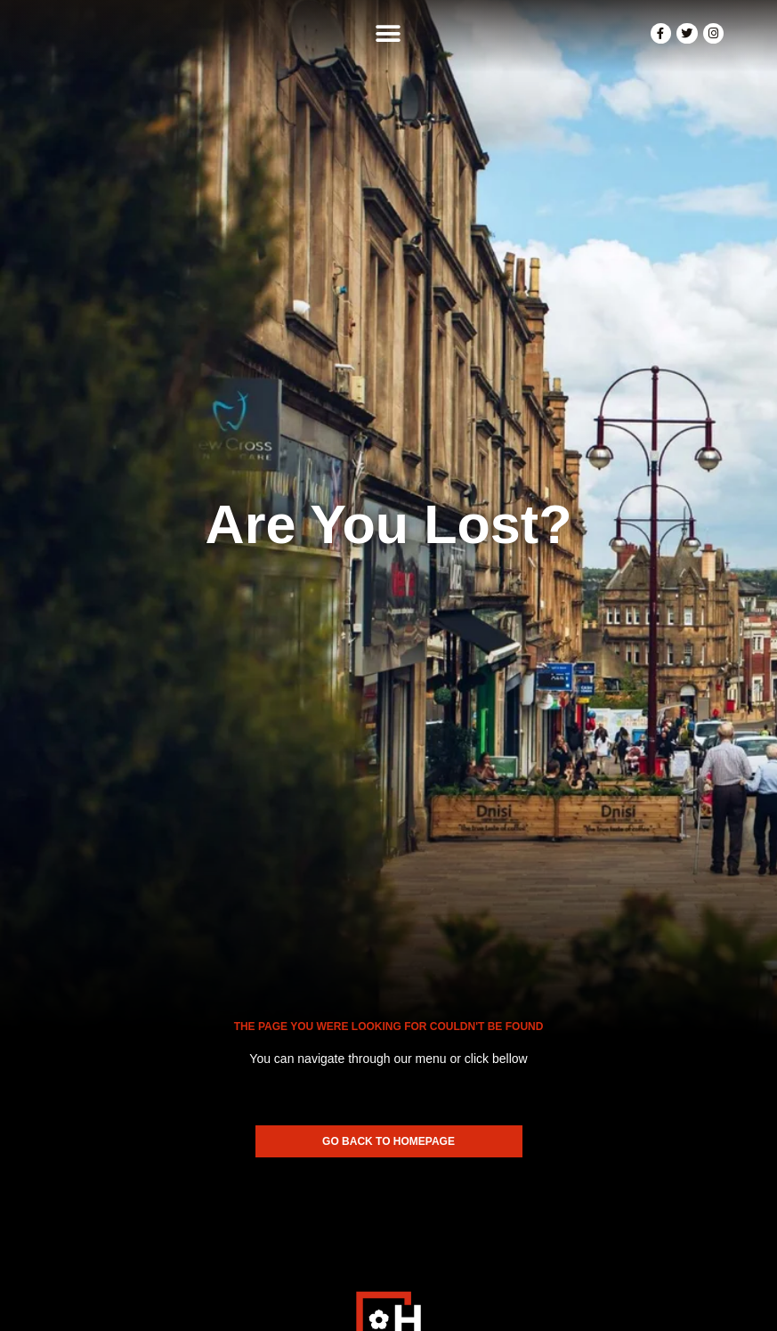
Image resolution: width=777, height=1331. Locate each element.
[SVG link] (388, 1185)
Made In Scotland (388, 1314)
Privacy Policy (500, 1295)
